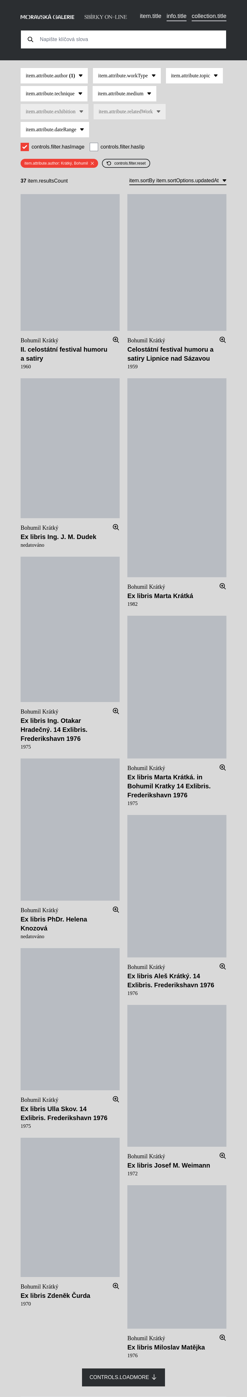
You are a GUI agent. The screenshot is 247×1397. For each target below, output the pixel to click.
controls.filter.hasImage (58, 147)
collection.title (209, 16)
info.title (177, 16)
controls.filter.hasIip (123, 147)
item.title (150, 16)
